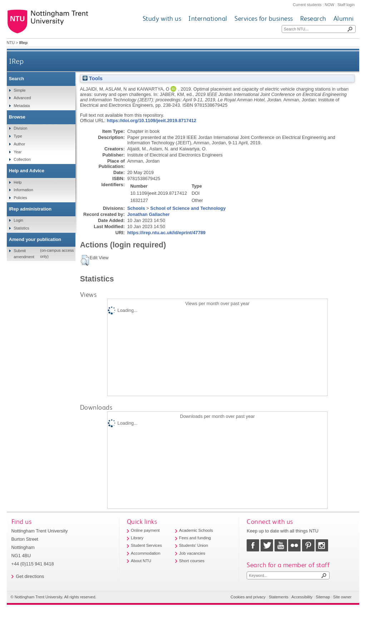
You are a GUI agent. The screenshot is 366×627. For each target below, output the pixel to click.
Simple (19, 90)
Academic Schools (196, 530)
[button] (85, 260)
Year (17, 152)
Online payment (145, 530)
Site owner (342, 597)
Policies (20, 198)
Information (23, 190)
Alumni (343, 18)
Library (137, 538)
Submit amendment (24, 254)
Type (18, 136)
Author (19, 144)
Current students (307, 5)
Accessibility (301, 597)
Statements (278, 597)
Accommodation (145, 553)
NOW (330, 5)
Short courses (191, 561)
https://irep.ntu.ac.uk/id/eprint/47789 (166, 232)
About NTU (141, 561)
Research (313, 18)
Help (17, 182)
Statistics (21, 228)
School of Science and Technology (188, 208)
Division (20, 128)
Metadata (22, 105)
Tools (93, 78)
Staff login (346, 5)
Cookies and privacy (248, 597)
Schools (136, 208)
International (207, 18)
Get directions (30, 576)
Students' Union (193, 545)
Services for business (263, 18)
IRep (16, 61)
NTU (11, 42)
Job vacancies (192, 553)
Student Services (146, 545)
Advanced (22, 98)
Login (18, 220)
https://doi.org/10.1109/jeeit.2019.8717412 (151, 120)
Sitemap (323, 597)
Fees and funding (195, 538)
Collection (22, 159)
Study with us (162, 18)
